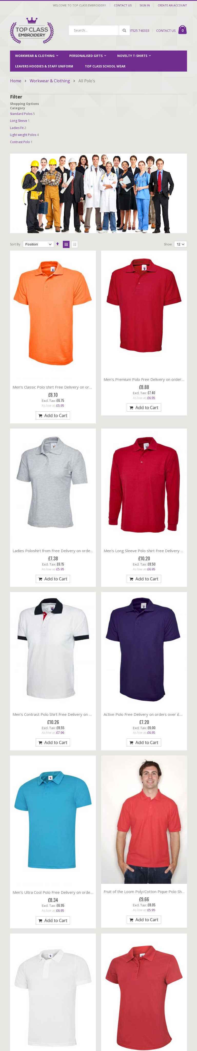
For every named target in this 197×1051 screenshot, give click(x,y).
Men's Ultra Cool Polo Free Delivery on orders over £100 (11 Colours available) (82, 892)
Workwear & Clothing (50, 81)
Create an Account (172, 5)
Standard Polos (21, 114)
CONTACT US (165, 30)
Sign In (145, 5)
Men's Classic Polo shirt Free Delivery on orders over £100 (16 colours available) (84, 387)
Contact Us (123, 5)
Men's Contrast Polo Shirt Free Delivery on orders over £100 (67, 714)
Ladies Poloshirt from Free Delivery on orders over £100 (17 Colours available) (82, 550)
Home (15, 81)
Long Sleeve (18, 120)
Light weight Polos (23, 135)
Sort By (15, 244)
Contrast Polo (20, 142)
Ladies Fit (17, 128)
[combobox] (99, 30)
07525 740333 (139, 30)
